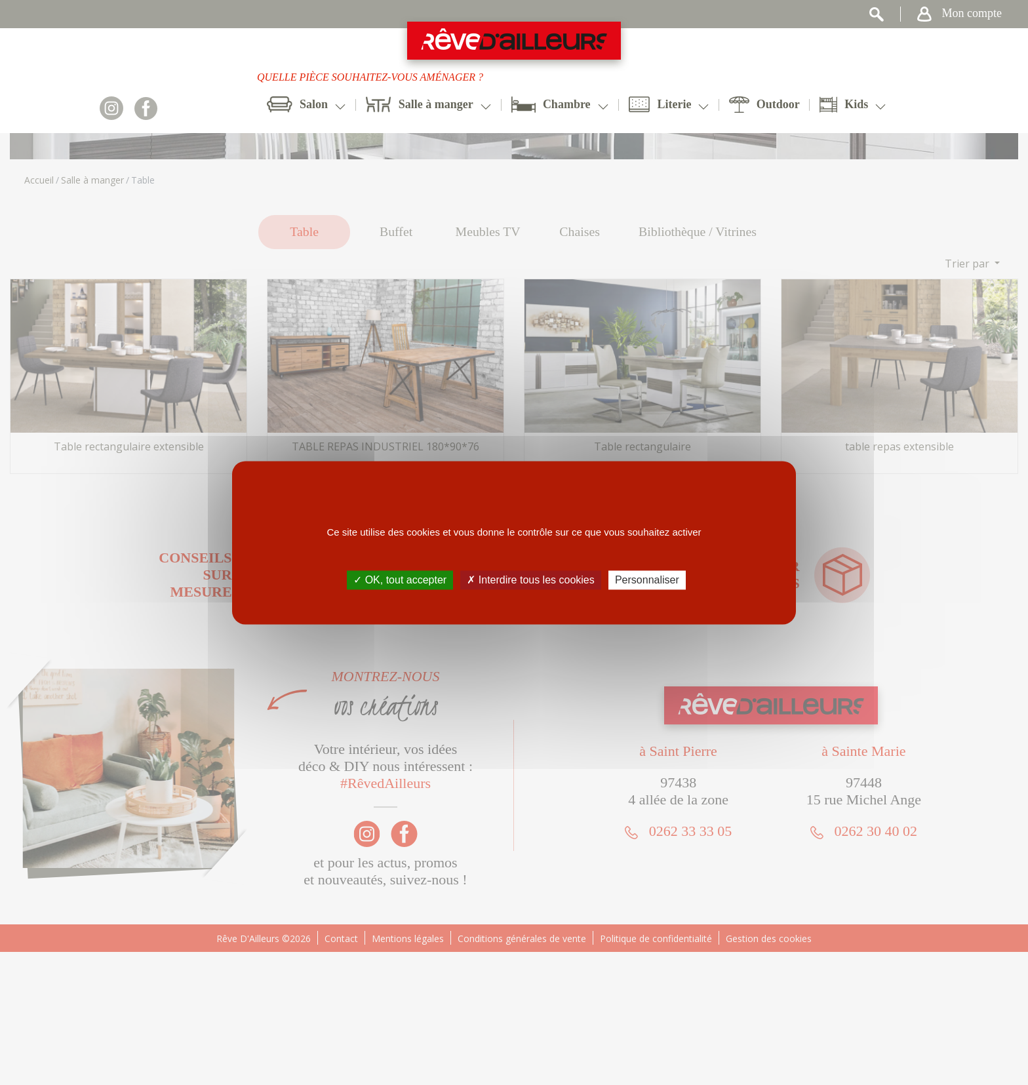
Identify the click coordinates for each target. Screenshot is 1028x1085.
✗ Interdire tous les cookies (530, 579)
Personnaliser (647, 579)
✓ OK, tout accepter (399, 579)
